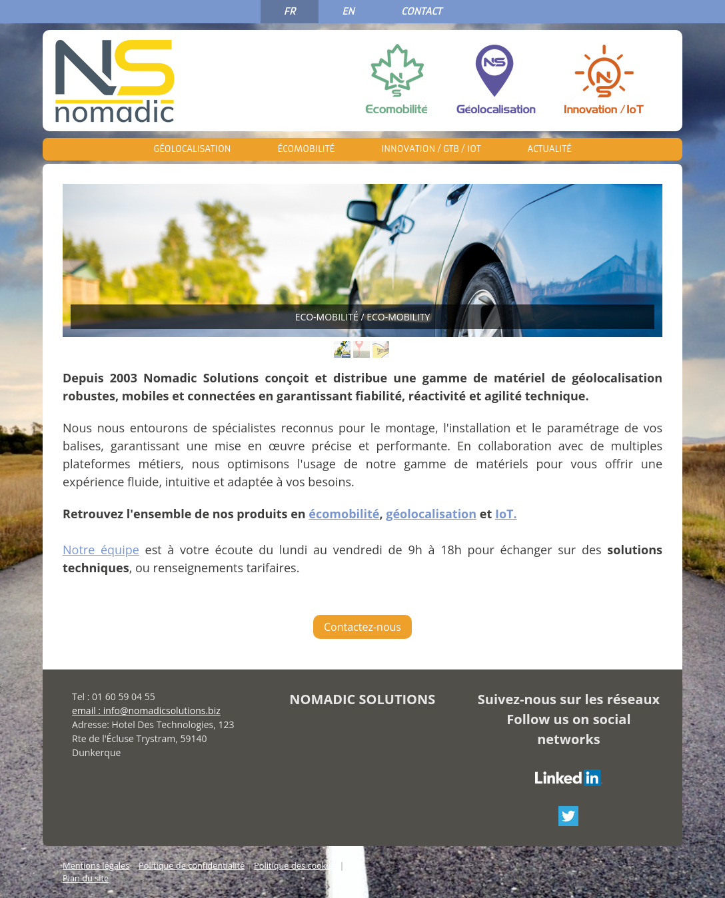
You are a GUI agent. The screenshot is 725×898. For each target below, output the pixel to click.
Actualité (549, 149)
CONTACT (421, 11)
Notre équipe (101, 550)
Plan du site (86, 878)
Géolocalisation (192, 149)
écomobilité (344, 514)
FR (289, 11)
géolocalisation (431, 514)
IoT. (506, 514)
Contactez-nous (362, 627)
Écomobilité (306, 149)
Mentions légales (96, 865)
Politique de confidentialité (192, 865)
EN (348, 11)
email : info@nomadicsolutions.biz (146, 710)
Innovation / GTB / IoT (430, 149)
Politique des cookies (295, 865)
